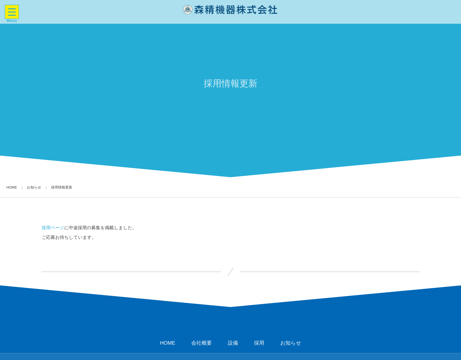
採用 (259, 343)
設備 (233, 343)
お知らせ (290, 343)
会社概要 (201, 343)
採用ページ (53, 227)
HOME (167, 343)
